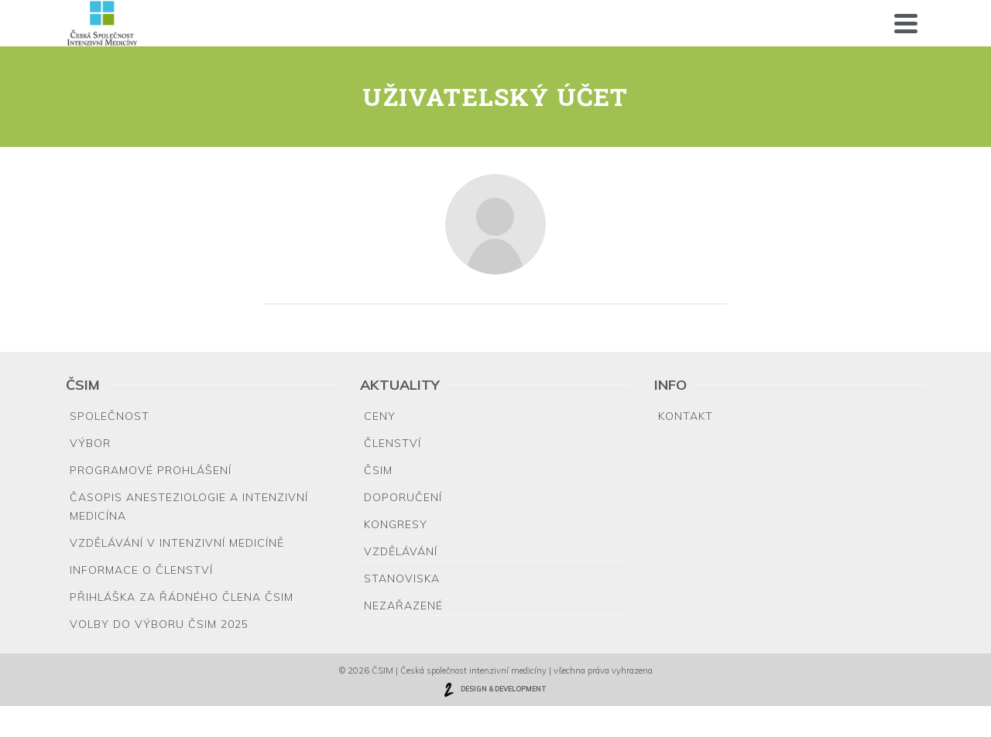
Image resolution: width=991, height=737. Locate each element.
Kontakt (685, 416)
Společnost (109, 416)
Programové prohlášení (150, 470)
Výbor (90, 443)
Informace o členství (141, 570)
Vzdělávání (400, 551)
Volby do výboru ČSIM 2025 (159, 624)
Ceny (380, 416)
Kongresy (395, 524)
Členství (392, 443)
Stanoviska (402, 578)
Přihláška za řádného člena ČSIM (181, 597)
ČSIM (378, 470)
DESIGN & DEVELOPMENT (494, 690)
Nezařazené (403, 605)
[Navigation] (905, 23)
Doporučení (403, 497)
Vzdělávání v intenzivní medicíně (177, 543)
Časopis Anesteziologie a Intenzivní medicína (189, 506)
